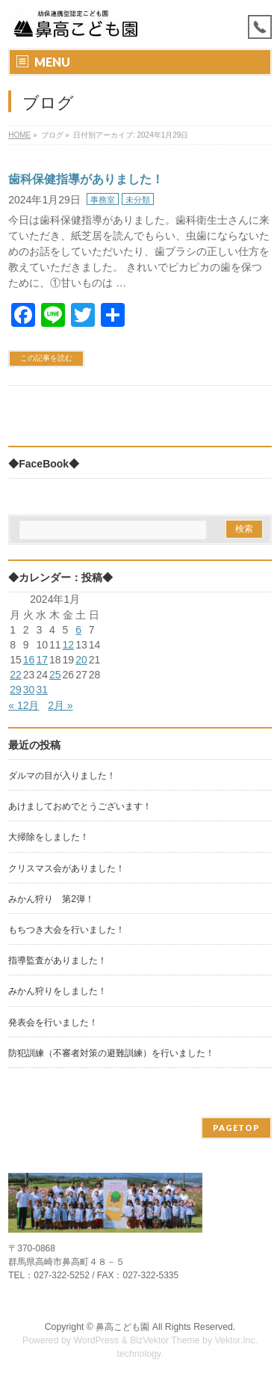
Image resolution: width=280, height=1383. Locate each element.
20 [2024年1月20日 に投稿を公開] (81, 660)
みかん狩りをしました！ (57, 991)
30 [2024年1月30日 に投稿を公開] (29, 690)
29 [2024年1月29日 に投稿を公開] (16, 690)
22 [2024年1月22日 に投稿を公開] (16, 675)
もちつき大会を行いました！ (66, 929)
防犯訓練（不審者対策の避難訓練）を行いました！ (111, 1053)
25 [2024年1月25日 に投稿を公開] (55, 675)
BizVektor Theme (165, 1340)
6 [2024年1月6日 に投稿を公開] (78, 630)
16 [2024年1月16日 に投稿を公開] (29, 660)
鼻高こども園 (122, 1327)
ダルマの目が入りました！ (62, 775)
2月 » (60, 705)
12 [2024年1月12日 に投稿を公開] (69, 645)
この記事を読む (46, 358)
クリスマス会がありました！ (66, 868)
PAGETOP (236, 1127)
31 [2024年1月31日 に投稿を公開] (42, 690)
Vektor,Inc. (236, 1340)
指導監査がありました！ (57, 960)
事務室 (102, 199)
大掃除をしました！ (48, 837)
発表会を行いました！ (53, 1022)
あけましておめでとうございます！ (80, 806)
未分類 (137, 199)
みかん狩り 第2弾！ (51, 899)
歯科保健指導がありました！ (86, 179)
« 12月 (23, 705)
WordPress (96, 1340)
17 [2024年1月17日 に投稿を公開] (42, 660)
